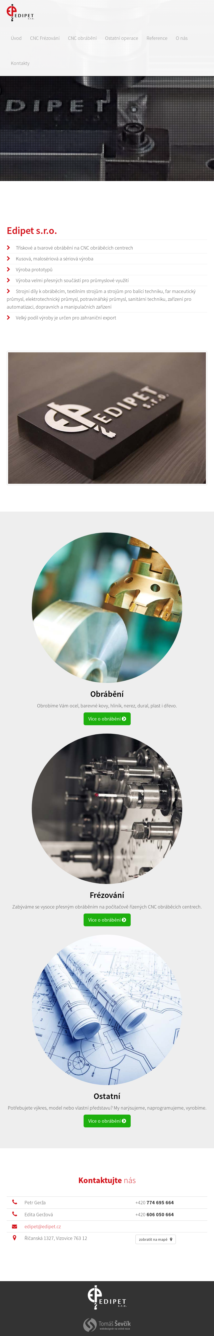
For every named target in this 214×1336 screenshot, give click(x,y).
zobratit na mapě (155, 1239)
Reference (157, 38)
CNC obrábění (82, 38)
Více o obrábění (107, 718)
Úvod (16, 38)
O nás (182, 38)
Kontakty (20, 63)
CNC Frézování (45, 38)
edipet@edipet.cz (43, 1226)
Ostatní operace (121, 38)
